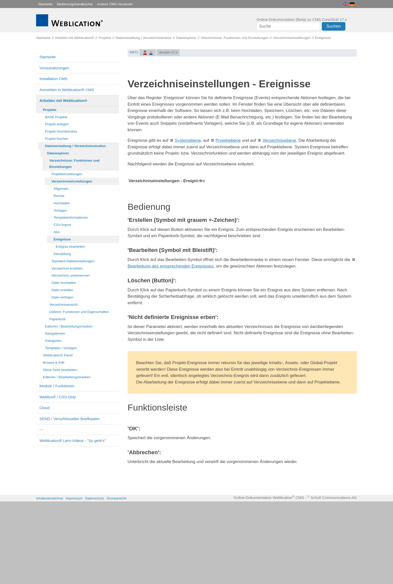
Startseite (45, 4)
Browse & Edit (53, 362)
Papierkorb (57, 319)
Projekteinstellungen (66, 174)
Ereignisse (62, 239)
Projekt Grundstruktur (61, 131)
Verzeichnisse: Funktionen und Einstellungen (74, 164)
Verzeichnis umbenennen (70, 275)
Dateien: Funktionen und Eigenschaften (79, 312)
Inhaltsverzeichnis (49, 581)
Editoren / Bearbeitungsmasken (69, 326)
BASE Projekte (56, 117)
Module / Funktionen (57, 386)
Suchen (333, 26)
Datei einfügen (62, 297)
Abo (57, 232)
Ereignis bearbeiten (70, 246)
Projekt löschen (56, 139)
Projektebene (228, 140)
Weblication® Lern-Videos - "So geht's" (73, 440)
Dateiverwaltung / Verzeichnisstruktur (75, 146)
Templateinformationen (71, 217)
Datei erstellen (62, 290)
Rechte (59, 196)
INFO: (134, 52)
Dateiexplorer (58, 153)
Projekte (49, 110)
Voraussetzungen (54, 68)
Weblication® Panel (58, 355)
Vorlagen (60, 210)
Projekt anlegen (57, 124)
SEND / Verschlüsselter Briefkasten (70, 419)
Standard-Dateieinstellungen (72, 261)
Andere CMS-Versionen (115, 4)
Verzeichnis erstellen (67, 268)
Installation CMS (53, 79)
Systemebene (188, 140)
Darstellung (62, 254)
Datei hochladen (63, 283)
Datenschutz (94, 581)
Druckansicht (116, 581)
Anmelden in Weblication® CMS (67, 90)
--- (41, 429)
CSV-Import (62, 225)
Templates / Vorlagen (61, 348)
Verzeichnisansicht (63, 304)
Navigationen (55, 333)
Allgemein (61, 188)
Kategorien (53, 341)
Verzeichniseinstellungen (71, 181)
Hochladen (62, 203)
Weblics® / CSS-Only (58, 397)
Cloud (45, 408)
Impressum (74, 581)
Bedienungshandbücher (75, 4)
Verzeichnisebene (279, 140)
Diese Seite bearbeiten (60, 370)
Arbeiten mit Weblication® (63, 100)
